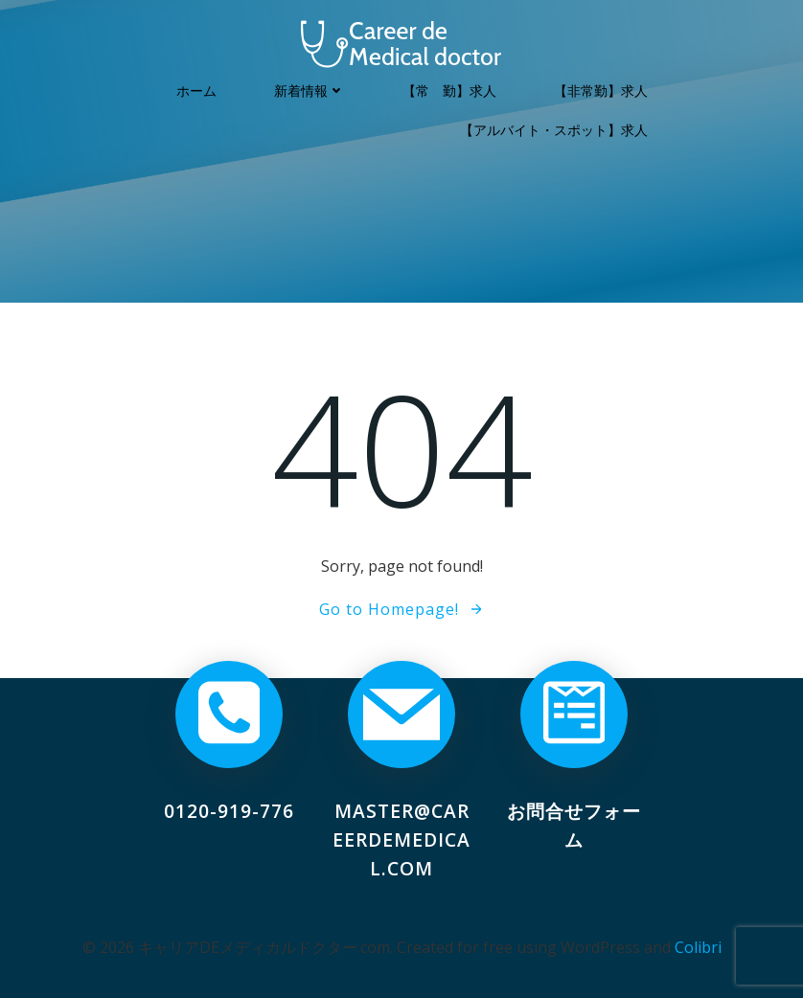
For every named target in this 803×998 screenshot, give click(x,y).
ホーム (196, 90)
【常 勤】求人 (449, 90)
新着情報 (309, 90)
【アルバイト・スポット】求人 (554, 130)
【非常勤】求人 (601, 90)
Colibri (698, 947)
